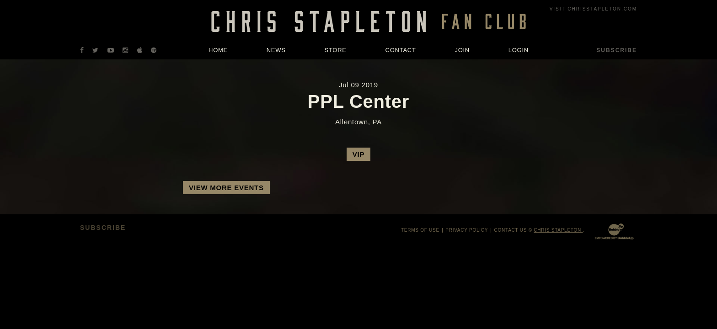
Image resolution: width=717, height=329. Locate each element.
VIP (358, 154)
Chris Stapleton (558, 230)
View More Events (226, 187)
